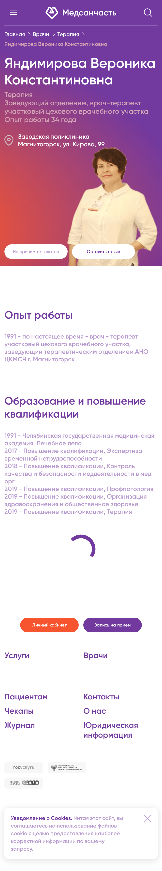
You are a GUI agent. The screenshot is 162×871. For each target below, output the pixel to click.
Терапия (68, 34)
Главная (14, 34)
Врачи (41, 34)
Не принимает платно (36, 251)
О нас (94, 711)
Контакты (101, 696)
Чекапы (19, 711)
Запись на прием (112, 625)
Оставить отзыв (103, 251)
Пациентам (26, 696)
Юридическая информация (110, 730)
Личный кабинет (49, 625)
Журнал (19, 725)
